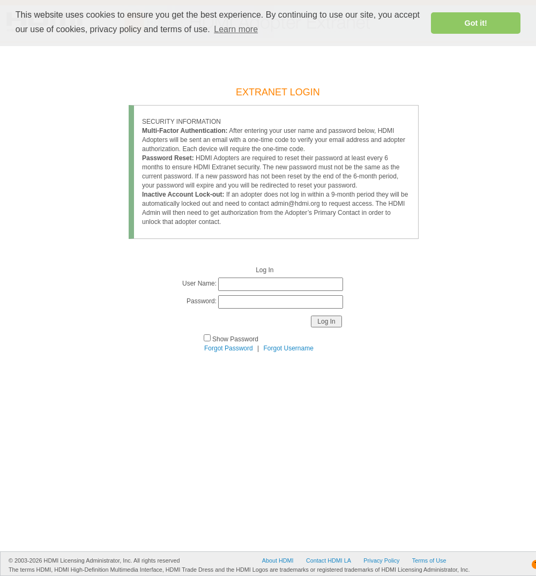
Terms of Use (429, 560)
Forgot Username (289, 348)
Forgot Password (228, 348)
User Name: (199, 283)
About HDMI (278, 560)
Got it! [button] (476, 23)
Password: (202, 301)
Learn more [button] (236, 29)
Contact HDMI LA (328, 560)
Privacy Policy (381, 560)
